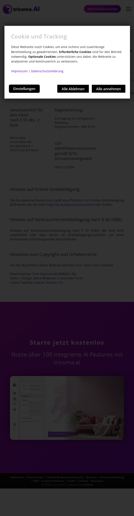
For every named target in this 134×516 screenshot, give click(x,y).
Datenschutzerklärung (47, 71)
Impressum (19, 71)
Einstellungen (24, 88)
